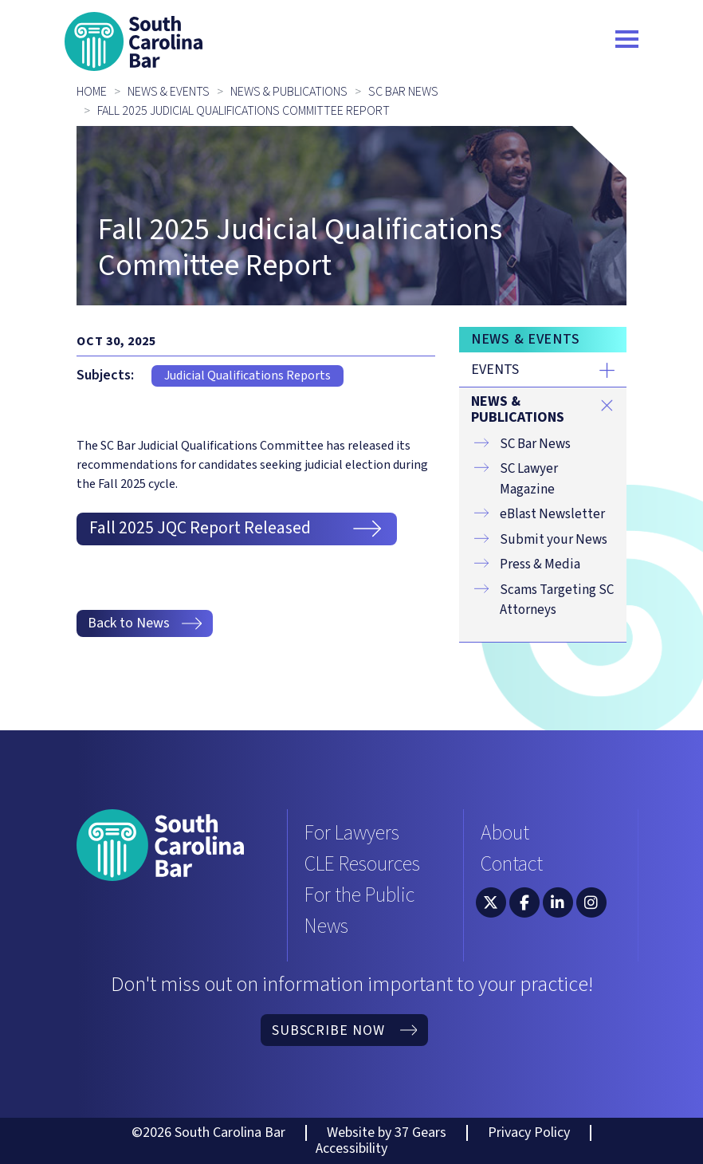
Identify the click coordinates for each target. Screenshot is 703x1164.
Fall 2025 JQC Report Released (236, 528)
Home (92, 91)
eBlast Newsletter (552, 514)
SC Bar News (403, 91)
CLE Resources (362, 864)
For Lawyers (351, 832)
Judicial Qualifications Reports (247, 375)
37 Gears (420, 1132)
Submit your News (553, 539)
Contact (512, 864)
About (505, 832)
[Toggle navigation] (626, 41)
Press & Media (540, 564)
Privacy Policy (529, 1132)
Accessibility (351, 1148)
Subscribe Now (344, 1030)
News (326, 926)
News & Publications (289, 91)
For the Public (359, 895)
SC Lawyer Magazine (529, 479)
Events (495, 370)
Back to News (145, 623)
